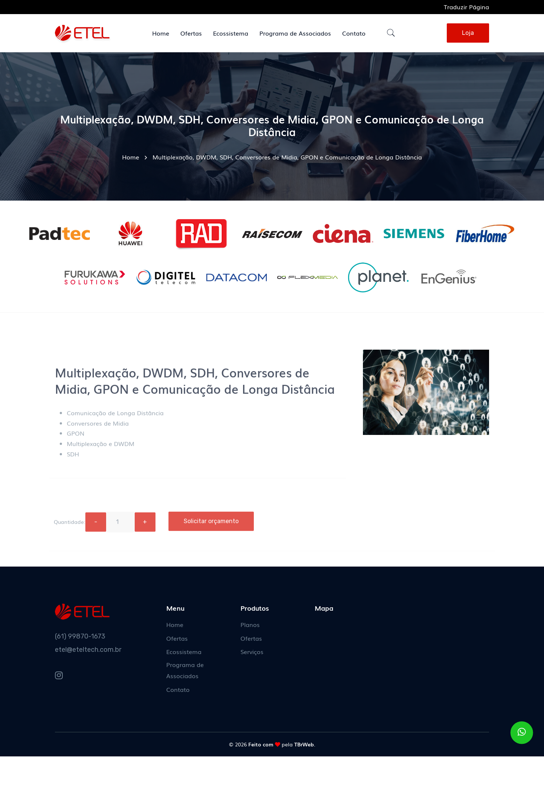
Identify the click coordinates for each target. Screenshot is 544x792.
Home (130, 156)
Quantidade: (69, 525)
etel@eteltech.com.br (88, 650)
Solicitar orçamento (211, 524)
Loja (468, 32)
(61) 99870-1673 (80, 636)
